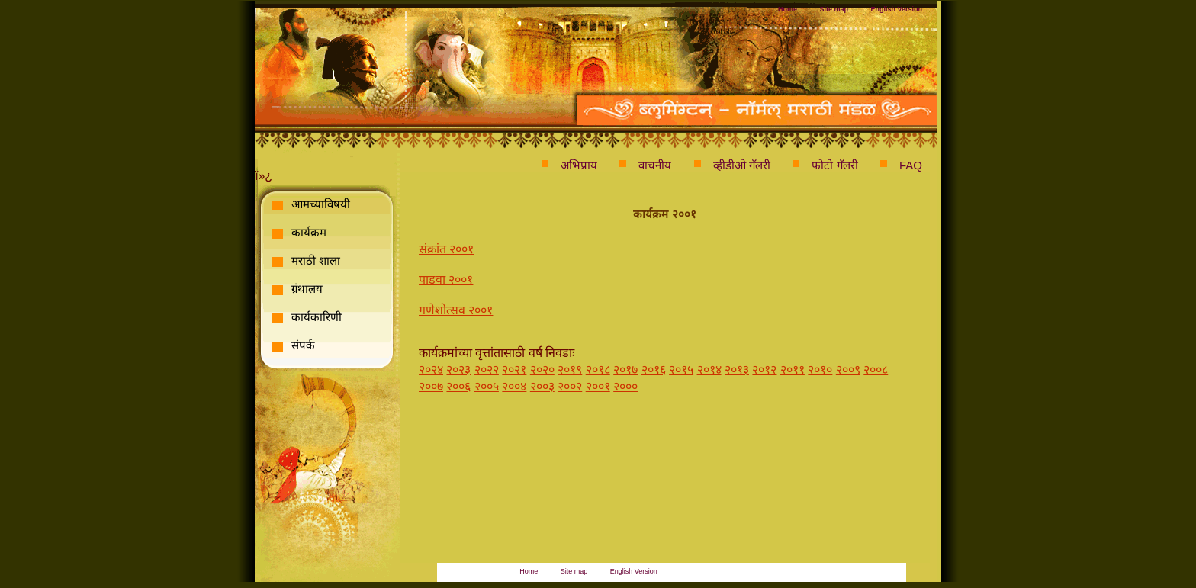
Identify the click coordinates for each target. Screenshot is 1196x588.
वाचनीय (654, 165)
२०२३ (458, 369)
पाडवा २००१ (446, 279)
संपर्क (303, 345)
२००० (625, 386)
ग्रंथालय (307, 288)
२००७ (431, 386)
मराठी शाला (315, 260)
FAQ (910, 165)
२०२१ (514, 369)
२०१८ (598, 369)
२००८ (875, 369)
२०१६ (653, 369)
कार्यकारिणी (316, 316)
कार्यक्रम (308, 232)
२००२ (570, 386)
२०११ (792, 369)
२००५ (486, 386)
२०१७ (625, 369)
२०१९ (570, 369)
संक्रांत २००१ (446, 249)
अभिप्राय (579, 165)
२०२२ (486, 369)
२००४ (514, 386)
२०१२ (764, 369)
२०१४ (709, 369)
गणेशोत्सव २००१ (456, 310)
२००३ (542, 386)
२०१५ (681, 369)
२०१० (820, 369)
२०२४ (431, 369)
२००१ (598, 386)
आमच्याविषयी (320, 204)
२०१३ (737, 369)
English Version (896, 9)
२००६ (458, 386)
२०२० (542, 369)
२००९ (848, 369)
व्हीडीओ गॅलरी (741, 165)
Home (787, 9)
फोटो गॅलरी (834, 165)
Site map (834, 9)
